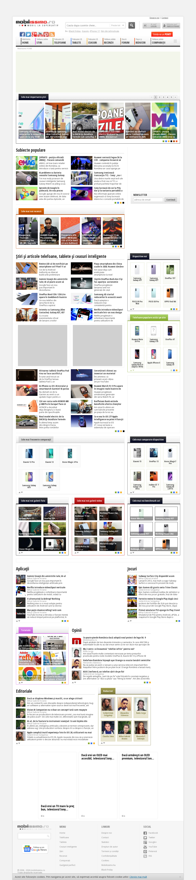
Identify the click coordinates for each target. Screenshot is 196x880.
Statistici (105, 842)
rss (52, 34)
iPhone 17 (95, 31)
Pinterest (150, 851)
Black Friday (75, 31)
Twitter (149, 837)
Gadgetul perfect (67, 865)
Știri (61, 851)
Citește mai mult (138, 876)
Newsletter (140, 195)
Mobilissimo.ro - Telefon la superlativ (37, 23)
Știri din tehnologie (110, 31)
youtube (40, 34)
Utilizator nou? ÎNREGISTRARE (171, 26)
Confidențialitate (109, 856)
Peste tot (117, 25)
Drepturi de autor (109, 846)
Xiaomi (85, 31)
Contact (164, 17)
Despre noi (154, 17)
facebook (22, 34)
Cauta (131, 25)
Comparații (65, 860)
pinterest (46, 34)
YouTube (150, 846)
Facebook (150, 832)
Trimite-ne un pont (162, 34)
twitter (28, 34)
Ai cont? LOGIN (151, 26)
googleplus (34, 34)
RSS (147, 856)
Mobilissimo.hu (108, 865)
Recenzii (63, 856)
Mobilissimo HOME (24, 48)
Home (62, 832)
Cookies (105, 860)
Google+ (150, 842)
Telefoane (64, 837)
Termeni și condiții (110, 851)
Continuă (170, 199)
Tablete (63, 842)
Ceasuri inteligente (68, 846)
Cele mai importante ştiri (33, 97)
